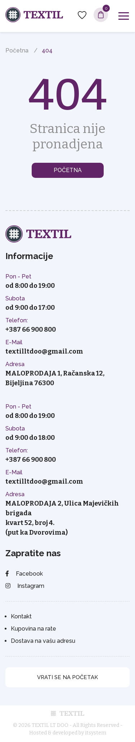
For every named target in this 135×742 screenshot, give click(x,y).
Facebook (24, 573)
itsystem (95, 733)
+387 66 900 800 (30, 329)
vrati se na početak (67, 677)
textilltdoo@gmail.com (44, 351)
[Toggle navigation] (123, 16)
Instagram (24, 585)
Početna (16, 50)
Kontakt (21, 616)
